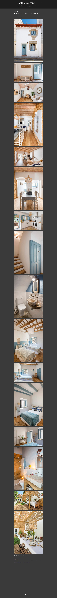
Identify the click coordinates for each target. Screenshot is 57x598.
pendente (19, 562)
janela (15, 562)
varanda (28, 562)
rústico (24, 562)
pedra (17, 562)
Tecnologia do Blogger (28, 595)
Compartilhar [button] (16, 559)
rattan (22, 562)
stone (26, 562)
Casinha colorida (26, 3)
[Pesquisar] (42, 3)
